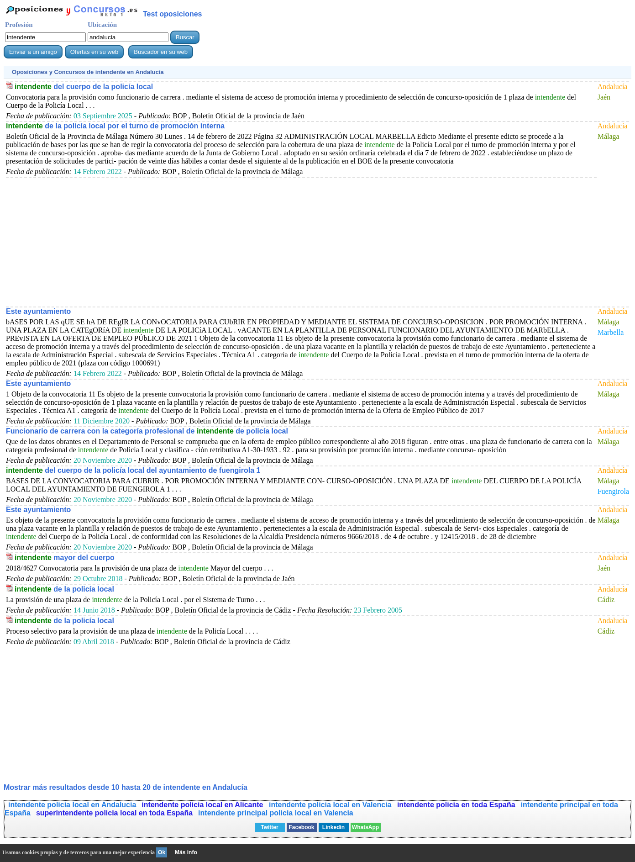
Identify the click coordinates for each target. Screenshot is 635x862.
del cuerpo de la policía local (84, 86)
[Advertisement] (280, 242)
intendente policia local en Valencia (331, 805)
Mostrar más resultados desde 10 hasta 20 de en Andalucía (125, 787)
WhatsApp (365, 827)
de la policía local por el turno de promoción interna (115, 126)
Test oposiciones (172, 14)
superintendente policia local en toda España (114, 813)
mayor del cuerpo (65, 557)
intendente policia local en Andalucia (72, 805)
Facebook (301, 827)
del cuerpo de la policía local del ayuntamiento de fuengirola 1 (133, 470)
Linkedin (333, 827)
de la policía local (64, 589)
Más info (186, 852)
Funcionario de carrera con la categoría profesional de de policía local (147, 431)
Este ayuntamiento (38, 311)
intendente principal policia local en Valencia (275, 813)
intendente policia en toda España (456, 805)
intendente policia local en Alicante (203, 805)
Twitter (269, 827)
